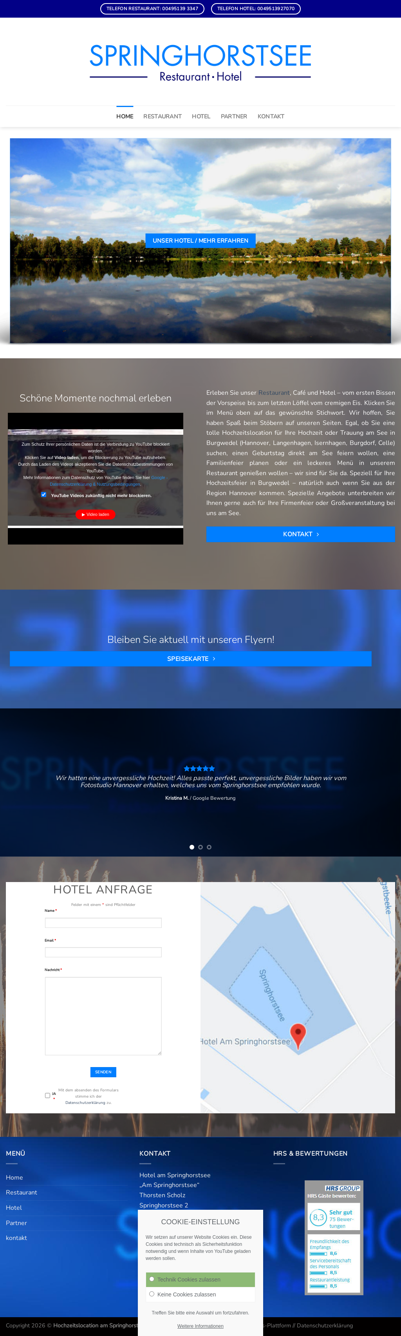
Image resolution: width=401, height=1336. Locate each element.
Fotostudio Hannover (110, 785)
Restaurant (162, 116)
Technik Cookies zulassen (184, 1279)
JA (54, 1096)
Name (51, 910)
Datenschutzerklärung (85, 1102)
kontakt (271, 116)
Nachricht (53, 970)
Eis (356, 403)
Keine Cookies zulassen (182, 1294)
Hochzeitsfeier (226, 483)
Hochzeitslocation (247, 432)
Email (50, 940)
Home (124, 116)
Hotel (201, 116)
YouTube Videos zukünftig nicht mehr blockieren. (96, 495)
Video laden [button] (98, 514)
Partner (234, 116)
